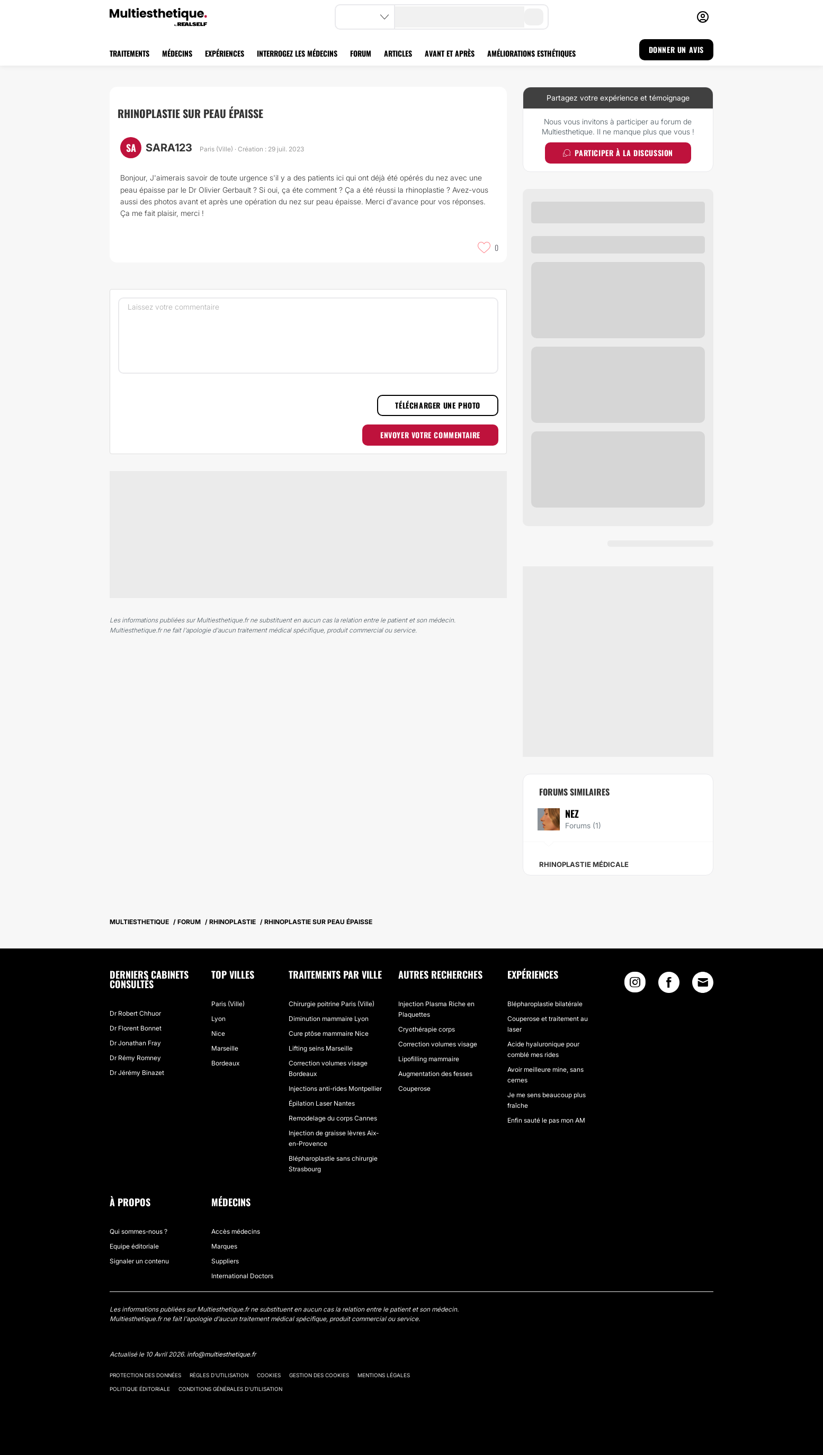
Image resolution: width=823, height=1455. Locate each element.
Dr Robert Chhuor (135, 1013)
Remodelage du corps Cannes (333, 1118)
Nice (218, 1033)
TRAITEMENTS (129, 53)
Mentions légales (383, 1375)
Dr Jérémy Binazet (137, 1073)
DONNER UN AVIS (676, 49)
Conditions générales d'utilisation (230, 1389)
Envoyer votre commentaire (430, 434)
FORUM (360, 53)
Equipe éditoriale (134, 1246)
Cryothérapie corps (426, 1029)
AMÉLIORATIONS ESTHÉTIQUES (531, 53)
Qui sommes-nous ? (138, 1231)
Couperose (414, 1088)
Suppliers (225, 1261)
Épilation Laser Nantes (322, 1103)
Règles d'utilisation (219, 1375)
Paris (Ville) (228, 1004)
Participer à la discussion (618, 152)
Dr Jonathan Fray (135, 1043)
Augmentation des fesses (435, 1074)
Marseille (224, 1048)
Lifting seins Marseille (321, 1048)
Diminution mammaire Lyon (329, 1019)
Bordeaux (225, 1063)
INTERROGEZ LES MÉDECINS (297, 53)
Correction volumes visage (437, 1044)
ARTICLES (398, 53)
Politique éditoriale (140, 1389)
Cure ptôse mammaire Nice (329, 1033)
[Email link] (702, 982)
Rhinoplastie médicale (584, 864)
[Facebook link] (668, 985)
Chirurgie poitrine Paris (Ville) (331, 1004)
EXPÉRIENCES (224, 53)
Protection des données (145, 1375)
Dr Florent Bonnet (136, 1028)
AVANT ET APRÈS (450, 53)
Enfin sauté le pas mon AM (546, 1120)
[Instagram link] (635, 985)
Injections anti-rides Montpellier (335, 1088)
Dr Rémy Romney (135, 1058)
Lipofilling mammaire (428, 1059)
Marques (224, 1246)
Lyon (218, 1019)
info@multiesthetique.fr (221, 1354)
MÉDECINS (177, 53)
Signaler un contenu (139, 1261)
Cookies (269, 1375)
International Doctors (242, 1276)
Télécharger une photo (437, 405)
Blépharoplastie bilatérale (545, 1004)
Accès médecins (235, 1231)
